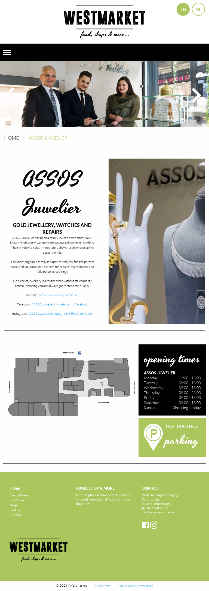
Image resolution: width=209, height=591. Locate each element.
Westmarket (78, 585)
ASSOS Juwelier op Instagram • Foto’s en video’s (60, 313)
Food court (18, 500)
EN (183, 9)
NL (198, 9)
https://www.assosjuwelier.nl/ (59, 295)
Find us (15, 510)
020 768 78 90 (157, 508)
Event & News (19, 495)
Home (11, 138)
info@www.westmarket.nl (160, 512)
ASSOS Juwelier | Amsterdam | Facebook (60, 304)
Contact (15, 515)
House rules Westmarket (136, 586)
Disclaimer (102, 586)
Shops (14, 505)
